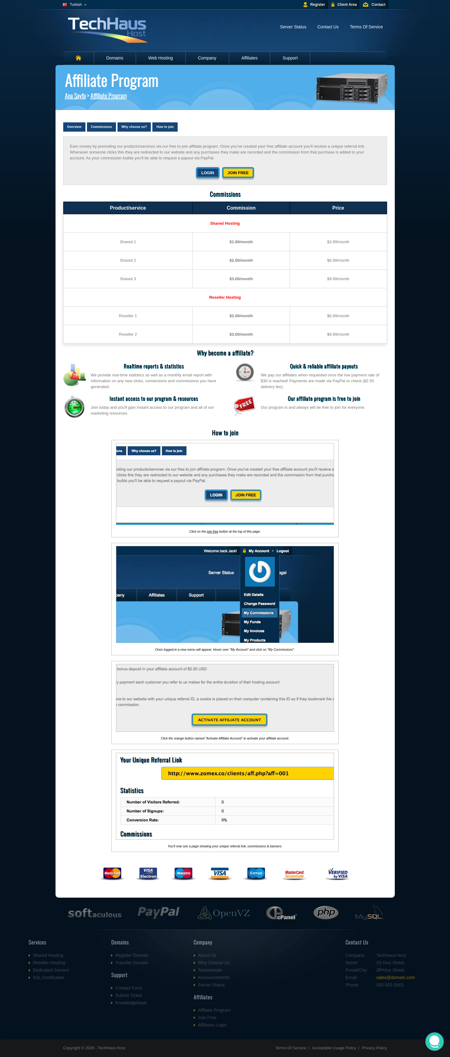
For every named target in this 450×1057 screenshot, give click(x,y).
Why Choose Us (174, 962)
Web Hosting (160, 57)
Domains (114, 57)
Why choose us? (134, 127)
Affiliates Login (172, 1024)
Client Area (347, 4)
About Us (167, 955)
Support (290, 57)
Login (207, 172)
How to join (165, 127)
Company (207, 57)
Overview (74, 127)
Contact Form (88, 987)
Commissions (101, 127)
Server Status (293, 26)
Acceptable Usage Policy (334, 1048)
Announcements (174, 977)
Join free (238, 172)
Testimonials (170, 970)
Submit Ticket (88, 995)
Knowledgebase (91, 1002)
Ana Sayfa (75, 95)
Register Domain (91, 955)
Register (317, 4)
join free (212, 531)
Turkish (76, 4)
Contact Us (328, 26)
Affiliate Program (108, 95)
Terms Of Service (366, 26)
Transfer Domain (91, 962)
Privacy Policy (374, 1048)
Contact (379, 4)
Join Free (167, 1017)
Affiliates (250, 57)
